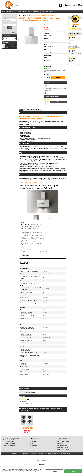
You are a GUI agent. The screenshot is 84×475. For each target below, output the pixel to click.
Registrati (14, 33)
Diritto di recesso (62, 446)
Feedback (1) (34, 110)
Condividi (48, 91)
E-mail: (4, 19)
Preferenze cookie (42, 461)
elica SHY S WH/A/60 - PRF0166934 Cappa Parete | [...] (9, 47)
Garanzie (60, 444)
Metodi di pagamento (9, 446)
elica (45, 42)
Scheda (20, 110)
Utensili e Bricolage (54, 12)
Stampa (48, 86)
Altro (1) (40, 110)
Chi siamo (33, 442)
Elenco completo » (77, 65)
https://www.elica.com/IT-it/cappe (28, 183)
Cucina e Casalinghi (21, 12)
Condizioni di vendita (63, 442)
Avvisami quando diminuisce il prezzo (56, 89)
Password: (5, 24)
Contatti (33, 444)
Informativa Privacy (63, 448)
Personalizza (54, 471)
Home (3, 12)
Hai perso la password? (12, 32)
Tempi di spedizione (9, 442)
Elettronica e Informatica (33, 12)
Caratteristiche (27, 110)
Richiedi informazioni (51, 94)
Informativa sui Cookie (64, 450)
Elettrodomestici (11, 12)
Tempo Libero (44, 12)
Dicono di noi (34, 446)
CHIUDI (82, 469)
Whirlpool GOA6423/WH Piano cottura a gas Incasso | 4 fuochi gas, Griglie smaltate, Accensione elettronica (27, 428)
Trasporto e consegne (9, 444)
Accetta (73, 471)
